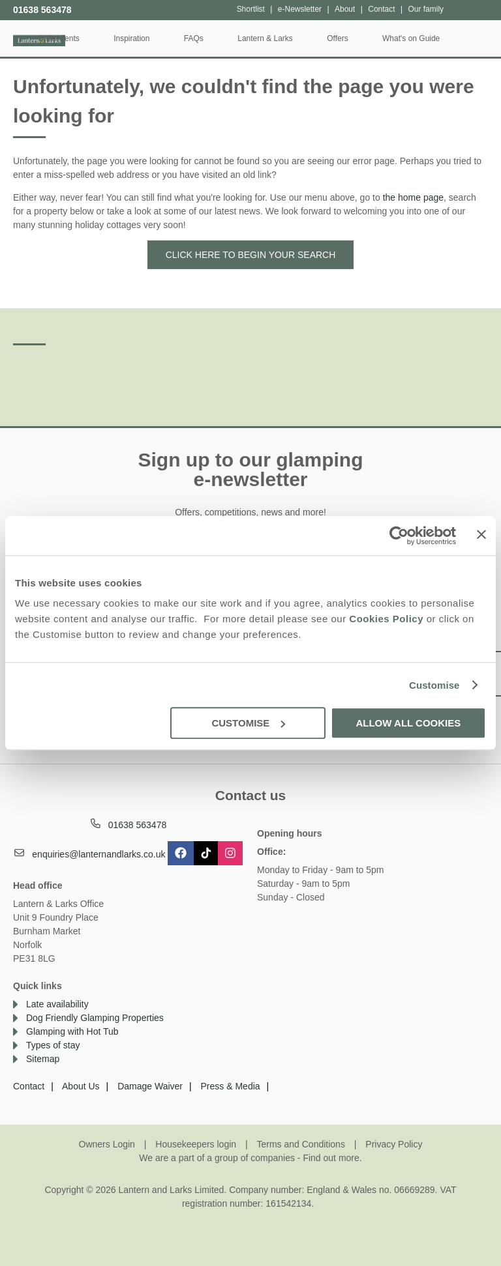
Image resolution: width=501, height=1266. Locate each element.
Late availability (57, 1004)
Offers (381, 38)
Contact (28, 1086)
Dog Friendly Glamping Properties (95, 1018)
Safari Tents (102, 38)
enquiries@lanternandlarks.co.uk (98, 854)
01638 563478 (42, 10)
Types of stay (53, 1045)
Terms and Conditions (301, 1144)
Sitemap (42, 1059)
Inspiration (176, 38)
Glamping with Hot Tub (72, 1031)
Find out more (331, 1158)
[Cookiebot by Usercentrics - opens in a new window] (399, 535)
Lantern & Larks (309, 38)
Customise (434, 685)
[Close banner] (481, 534)
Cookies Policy (386, 618)
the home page (413, 197)
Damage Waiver (150, 1086)
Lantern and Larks (39, 37)
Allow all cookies (408, 722)
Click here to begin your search (251, 255)
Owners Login (107, 1144)
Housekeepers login (195, 1144)
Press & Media (230, 1086)
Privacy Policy (393, 1144)
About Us (81, 1086)
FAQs (237, 38)
